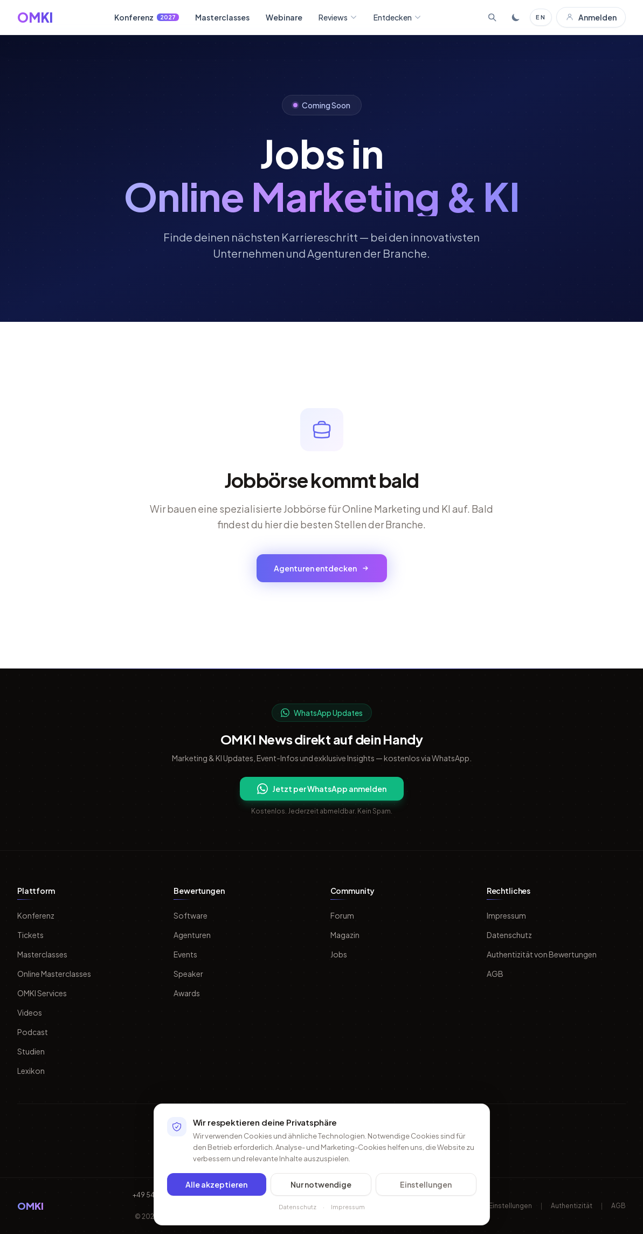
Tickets (30, 935)
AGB (495, 973)
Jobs (338, 954)
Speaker (188, 973)
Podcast (32, 1032)
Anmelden (591, 17)
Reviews (338, 17)
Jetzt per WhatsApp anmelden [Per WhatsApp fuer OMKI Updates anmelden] (321, 788)
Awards (187, 993)
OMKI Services (42, 993)
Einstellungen (426, 1192)
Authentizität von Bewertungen (542, 954)
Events (185, 954)
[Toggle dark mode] (516, 17)
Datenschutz (509, 935)
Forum (342, 915)
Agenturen (192, 935)
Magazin (344, 935)
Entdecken (397, 17)
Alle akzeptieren (216, 1192)
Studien (31, 1051)
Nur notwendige (321, 1192)
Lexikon (31, 1071)
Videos (29, 1012)
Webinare (284, 17)
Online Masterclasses (54, 973)
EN (541, 16)
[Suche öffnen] (492, 17)
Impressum (506, 915)
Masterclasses (222, 17)
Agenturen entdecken (322, 568)
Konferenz (146, 17)
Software (191, 915)
